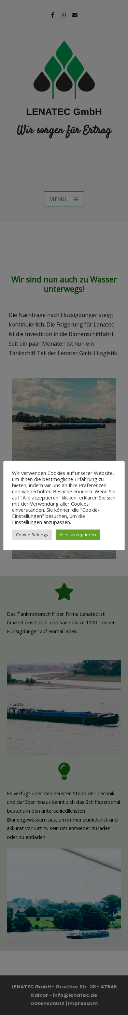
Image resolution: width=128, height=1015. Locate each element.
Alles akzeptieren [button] (78, 535)
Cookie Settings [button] (32, 535)
